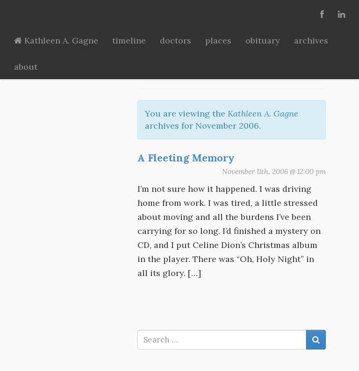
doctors (175, 40)
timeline (129, 40)
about (25, 66)
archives (311, 40)
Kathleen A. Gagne (56, 40)
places (218, 40)
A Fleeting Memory (186, 157)
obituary (262, 40)
